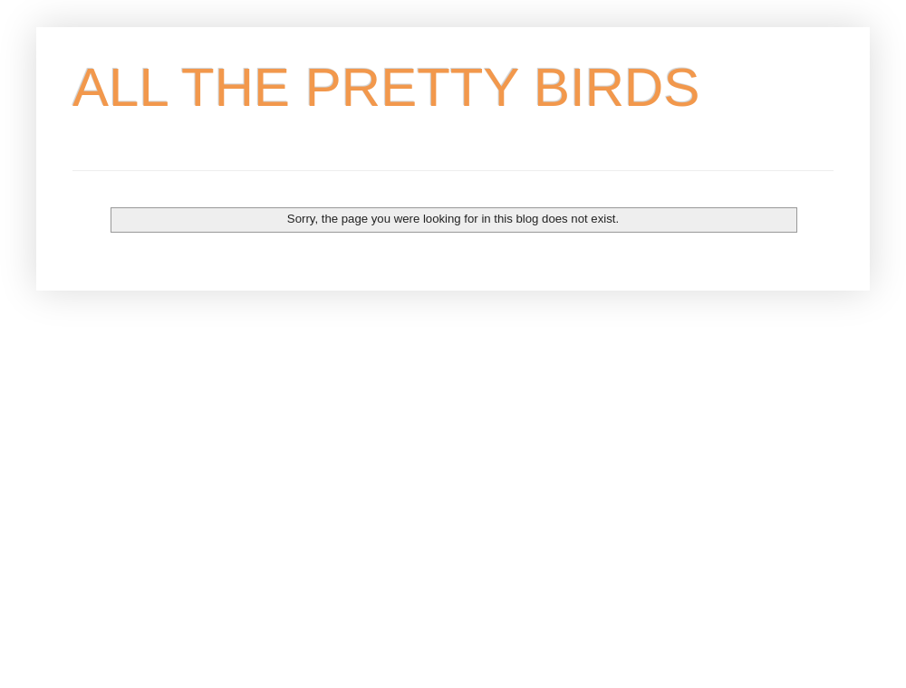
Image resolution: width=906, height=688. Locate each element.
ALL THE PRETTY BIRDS (385, 87)
